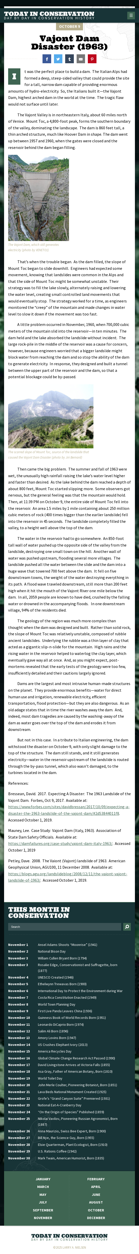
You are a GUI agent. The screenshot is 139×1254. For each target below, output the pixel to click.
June (96, 1194)
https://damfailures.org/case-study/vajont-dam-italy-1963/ (60, 843)
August (96, 1202)
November (43, 1217)
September (43, 1210)
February (96, 1179)
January (43, 1179)
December (96, 1217)
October (96, 1210)
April (96, 1186)
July (43, 1202)
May (42, 1194)
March (43, 1186)
